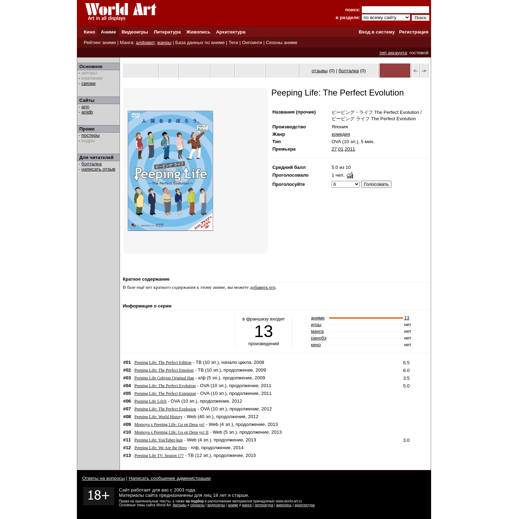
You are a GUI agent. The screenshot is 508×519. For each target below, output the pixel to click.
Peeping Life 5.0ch (150, 401)
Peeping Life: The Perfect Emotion (164, 370)
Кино (89, 32)
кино (316, 344)
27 (334, 149)
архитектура (305, 505)
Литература (167, 32)
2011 (350, 149)
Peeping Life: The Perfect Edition (163, 362)
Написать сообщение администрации (170, 478)
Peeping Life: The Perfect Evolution (165, 385)
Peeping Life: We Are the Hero (160, 447)
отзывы (320, 70)
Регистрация (413, 32)
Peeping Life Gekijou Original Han (164, 377)
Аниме (108, 32)
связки (88, 83)
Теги (233, 42)
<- (415, 70)
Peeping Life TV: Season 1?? (159, 455)
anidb (87, 112)
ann (85, 106)
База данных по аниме (200, 42)
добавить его (263, 287)
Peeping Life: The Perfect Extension (165, 393)
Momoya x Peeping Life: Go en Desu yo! (169, 424)
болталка (91, 163)
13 (406, 317)
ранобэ (318, 338)
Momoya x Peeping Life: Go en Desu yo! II (171, 432)
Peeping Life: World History (158, 416)
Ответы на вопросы (103, 478)
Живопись (198, 32)
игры (316, 324)
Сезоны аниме (282, 42)
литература (263, 505)
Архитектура (230, 32)
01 (341, 149)
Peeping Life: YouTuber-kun (158, 440)
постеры (90, 135)
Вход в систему (377, 32)
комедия (341, 134)
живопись (284, 505)
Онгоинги (252, 42)
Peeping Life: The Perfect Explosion (165, 409)
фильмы (180, 505)
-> (424, 70)
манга (317, 331)
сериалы (197, 505)
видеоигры (216, 505)
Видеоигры (135, 32)
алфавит (145, 42)
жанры (164, 42)
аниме (318, 317)
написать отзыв (98, 169)
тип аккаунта (393, 52)
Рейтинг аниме (100, 42)
